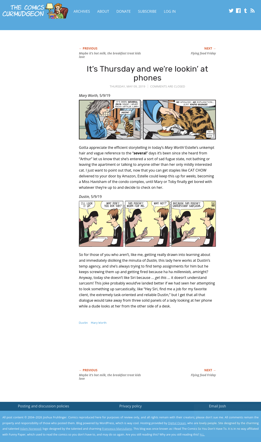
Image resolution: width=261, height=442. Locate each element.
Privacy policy (130, 406)
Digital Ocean (177, 423)
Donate (123, 11)
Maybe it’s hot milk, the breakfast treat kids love (110, 55)
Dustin (83, 322)
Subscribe (147, 11)
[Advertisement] (160, 351)
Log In (170, 11)
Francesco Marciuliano (117, 429)
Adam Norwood (30, 429)
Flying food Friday (203, 53)
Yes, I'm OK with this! (223, 425)
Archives (82, 11)
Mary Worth (99, 322)
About (103, 11)
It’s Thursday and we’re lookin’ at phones (147, 73)
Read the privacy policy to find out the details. (221, 414)
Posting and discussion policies (43, 406)
